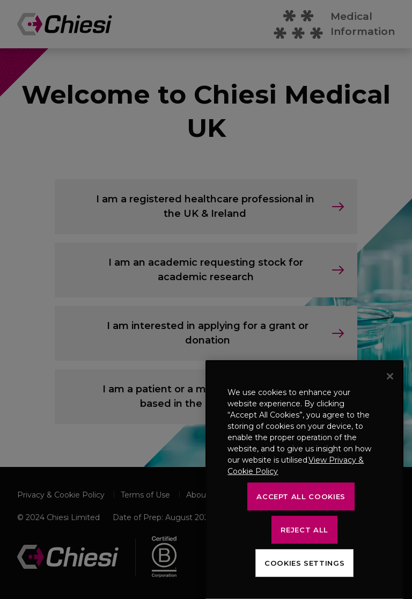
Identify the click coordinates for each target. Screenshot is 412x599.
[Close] (390, 376)
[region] (304, 479)
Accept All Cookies (300, 496)
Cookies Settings (304, 563)
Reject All (304, 529)
